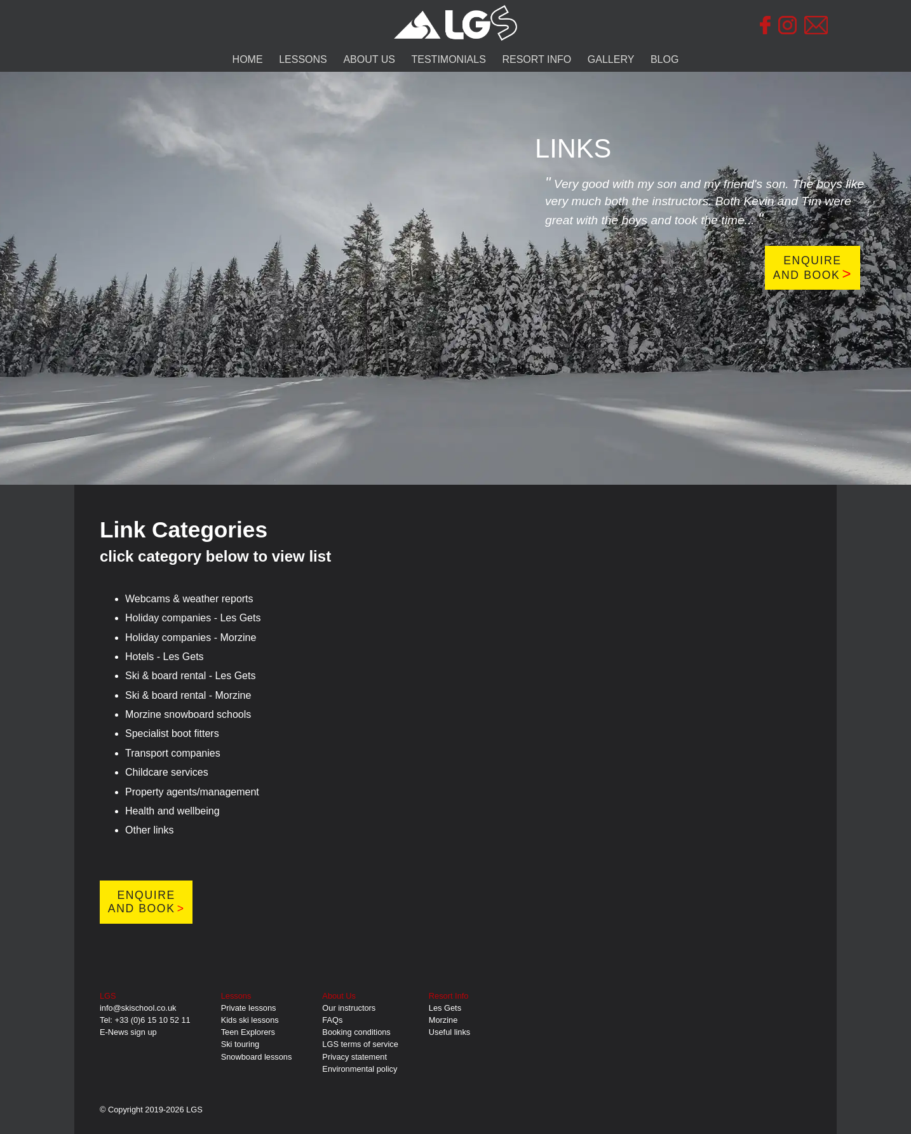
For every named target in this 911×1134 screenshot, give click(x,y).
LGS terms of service (360, 1044)
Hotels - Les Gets (164, 656)
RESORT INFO (536, 59)
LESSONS (303, 59)
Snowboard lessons (256, 1057)
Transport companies (172, 753)
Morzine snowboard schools (188, 714)
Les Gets (445, 1008)
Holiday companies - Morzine (190, 637)
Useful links (449, 1032)
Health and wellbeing (172, 811)
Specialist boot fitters (172, 733)
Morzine (443, 1020)
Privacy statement (354, 1057)
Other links (149, 830)
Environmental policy (359, 1069)
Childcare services (166, 772)
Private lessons (248, 1008)
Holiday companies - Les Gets (192, 617)
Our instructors (348, 1008)
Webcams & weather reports (189, 598)
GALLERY (611, 59)
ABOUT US (369, 59)
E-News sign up (128, 1032)
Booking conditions (356, 1032)
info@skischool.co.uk (138, 1008)
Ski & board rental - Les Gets (190, 675)
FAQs (332, 1020)
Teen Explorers (248, 1032)
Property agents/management (192, 791)
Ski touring (240, 1044)
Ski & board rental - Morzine (188, 695)
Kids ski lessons (250, 1020)
